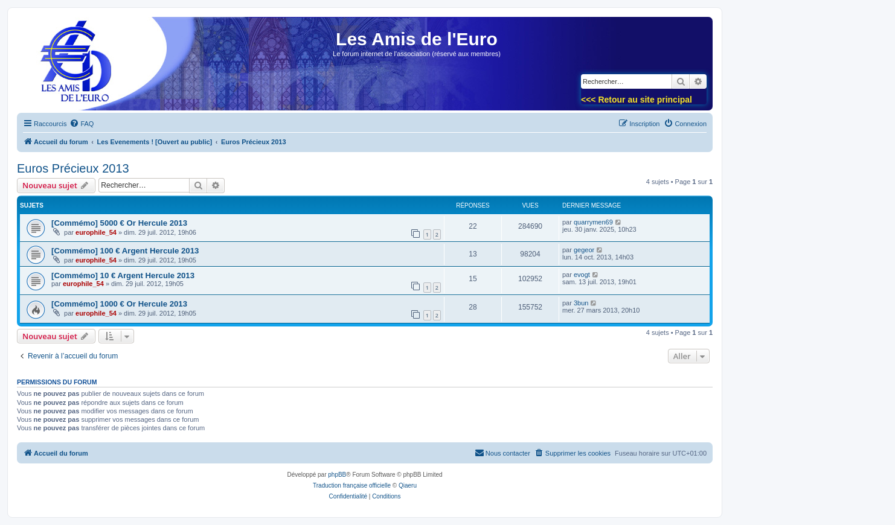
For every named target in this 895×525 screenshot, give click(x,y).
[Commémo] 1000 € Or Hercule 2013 (119, 303)
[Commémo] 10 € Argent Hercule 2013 (122, 275)
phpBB (337, 474)
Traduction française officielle (352, 485)
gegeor (584, 249)
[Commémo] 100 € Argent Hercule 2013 (125, 250)
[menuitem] (81, 123)
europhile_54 (96, 232)
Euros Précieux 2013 (73, 168)
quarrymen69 (593, 222)
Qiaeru (408, 485)
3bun (581, 303)
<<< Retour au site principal (636, 99)
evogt (582, 274)
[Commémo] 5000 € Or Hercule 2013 (119, 223)
